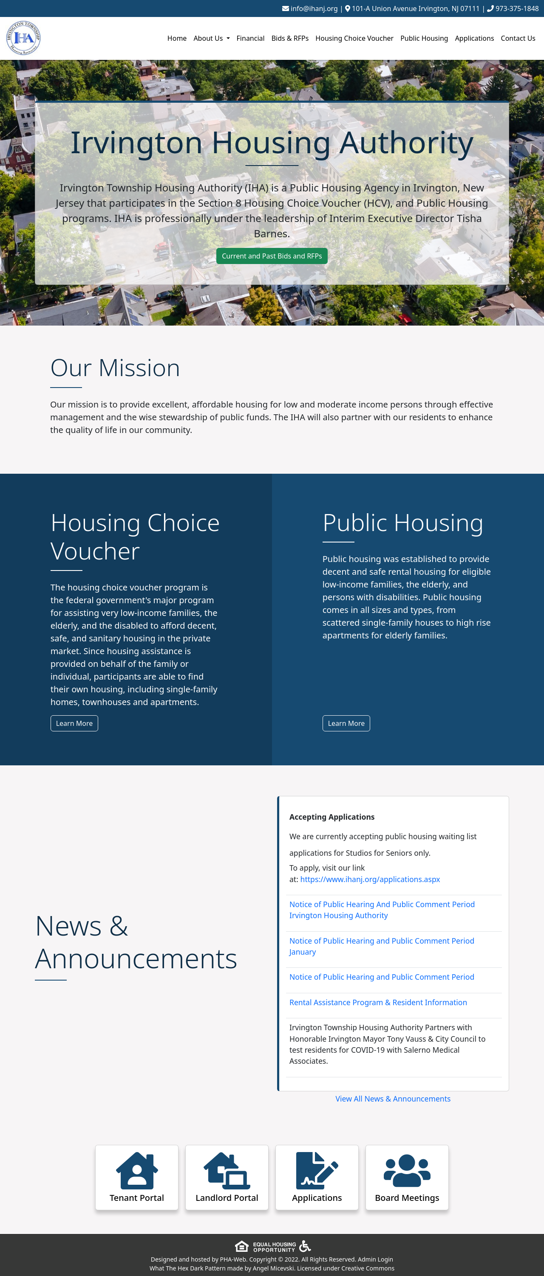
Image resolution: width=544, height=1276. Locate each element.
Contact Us (518, 38)
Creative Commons (367, 1268)
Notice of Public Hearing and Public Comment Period (381, 977)
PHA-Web (233, 1259)
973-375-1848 (517, 8)
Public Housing (424, 38)
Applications (474, 38)
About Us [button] (208, 38)
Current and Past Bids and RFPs (272, 256)
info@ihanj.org (314, 8)
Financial (251, 38)
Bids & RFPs (290, 38)
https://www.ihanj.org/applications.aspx (370, 879)
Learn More (74, 723)
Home (177, 38)
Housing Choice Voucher (354, 38)
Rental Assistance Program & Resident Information (378, 1002)
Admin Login (375, 1259)
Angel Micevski (273, 1268)
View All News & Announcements (393, 1098)
